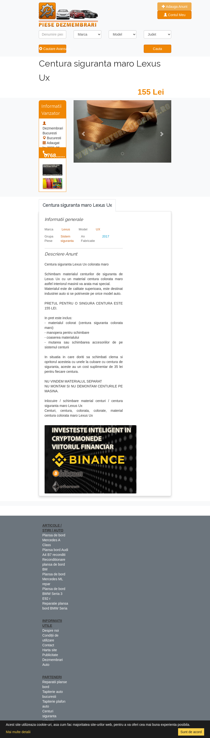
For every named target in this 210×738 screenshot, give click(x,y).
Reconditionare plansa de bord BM (53, 564)
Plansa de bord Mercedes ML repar (53, 579)
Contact (48, 645)
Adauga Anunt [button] (174, 7)
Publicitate (50, 655)
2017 (105, 236)
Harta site (49, 650)
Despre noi (50, 630)
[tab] (77, 205)
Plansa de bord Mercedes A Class (53, 540)
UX (98, 229)
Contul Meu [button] (174, 15)
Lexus (66, 229)
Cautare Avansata (53, 49)
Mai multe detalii (18, 732)
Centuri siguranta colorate (49, 716)
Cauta (157, 49)
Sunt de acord (191, 732)
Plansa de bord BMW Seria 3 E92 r (53, 593)
